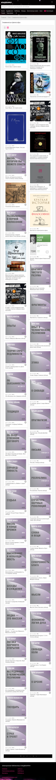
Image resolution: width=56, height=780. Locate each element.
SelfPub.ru (21, 771)
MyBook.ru (21, 773)
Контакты (5, 773)
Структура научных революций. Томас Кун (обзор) (39, 519)
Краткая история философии (39, 230)
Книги (3, 11)
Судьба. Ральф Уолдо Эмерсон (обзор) (14, 513)
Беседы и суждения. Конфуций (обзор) (14, 602)
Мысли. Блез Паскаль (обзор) (39, 607)
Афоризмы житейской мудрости (40, 96)
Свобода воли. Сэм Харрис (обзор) (38, 665)
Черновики (10, 13)
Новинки (4, 768)
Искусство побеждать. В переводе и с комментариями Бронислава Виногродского (39, 188)
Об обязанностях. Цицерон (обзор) (15, 396)
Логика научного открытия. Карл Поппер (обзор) (15, 661)
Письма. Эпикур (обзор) (37, 462)
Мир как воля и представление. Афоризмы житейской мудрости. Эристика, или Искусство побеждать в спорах (15, 277)
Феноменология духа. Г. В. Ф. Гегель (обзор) (39, 636)
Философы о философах (13, 67)
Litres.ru (20, 768)
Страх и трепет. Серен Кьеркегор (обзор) (15, 750)
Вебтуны (17, 11)
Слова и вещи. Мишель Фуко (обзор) (38, 549)
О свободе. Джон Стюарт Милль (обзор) (39, 404)
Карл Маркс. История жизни (13, 108)
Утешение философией (12, 206)
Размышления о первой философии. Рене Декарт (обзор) (15, 235)
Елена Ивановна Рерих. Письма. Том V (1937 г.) (15, 148)
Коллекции (50, 11)
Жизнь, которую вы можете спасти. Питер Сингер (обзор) (14, 177)
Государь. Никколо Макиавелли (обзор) (15, 720)
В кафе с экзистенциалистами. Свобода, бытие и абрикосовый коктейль (14, 309)
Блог (41, 11)
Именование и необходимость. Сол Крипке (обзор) (14, 572)
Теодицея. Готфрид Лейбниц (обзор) (13, 425)
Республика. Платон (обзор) (38, 490)
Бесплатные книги (32, 11)
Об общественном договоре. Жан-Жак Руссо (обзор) (15, 454)
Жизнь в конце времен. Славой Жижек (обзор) (14, 543)
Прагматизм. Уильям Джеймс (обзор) (39, 433)
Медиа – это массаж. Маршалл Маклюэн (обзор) (14, 631)
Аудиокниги (9, 11)
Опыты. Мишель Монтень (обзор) (15, 338)
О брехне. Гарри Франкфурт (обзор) (38, 695)
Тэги (9, 17)
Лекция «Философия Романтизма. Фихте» (40, 259)
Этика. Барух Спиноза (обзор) (39, 375)
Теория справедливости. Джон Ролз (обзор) (14, 367)
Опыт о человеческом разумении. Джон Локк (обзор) (40, 346)
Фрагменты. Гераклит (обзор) (39, 317)
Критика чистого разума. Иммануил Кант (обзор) (37, 288)
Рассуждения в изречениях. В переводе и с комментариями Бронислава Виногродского (39, 157)
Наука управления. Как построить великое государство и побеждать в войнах (40, 67)
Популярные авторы (8, 771)
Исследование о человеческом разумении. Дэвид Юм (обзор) (14, 691)
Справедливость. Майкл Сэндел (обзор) (15, 484)
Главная (3, 17)
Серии (3, 13)
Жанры (23, 11)
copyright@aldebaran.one (9, 777)
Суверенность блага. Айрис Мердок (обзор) (38, 578)
